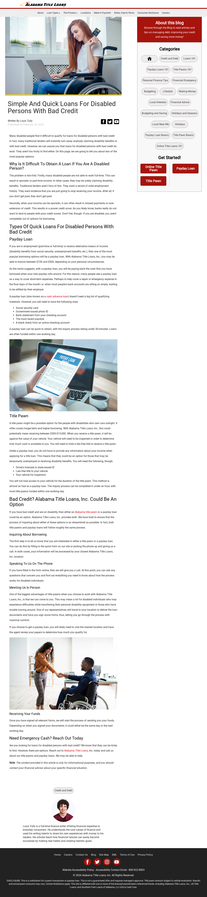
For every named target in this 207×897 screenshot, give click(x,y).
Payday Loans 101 (158, 69)
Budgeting (149, 92)
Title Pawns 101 (182, 69)
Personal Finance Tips (155, 80)
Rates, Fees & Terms (124, 12)
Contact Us (83, 854)
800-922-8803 (137, 869)
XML (114, 854)
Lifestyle (168, 92)
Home (60, 854)
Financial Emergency (184, 80)
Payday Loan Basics (157, 136)
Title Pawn (153, 183)
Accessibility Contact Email (111, 869)
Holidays (180, 125)
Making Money (187, 92)
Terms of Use (126, 854)
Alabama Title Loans (76, 750)
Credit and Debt (63, 790)
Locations (86, 12)
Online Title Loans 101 (169, 147)
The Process (70, 12)
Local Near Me (160, 125)
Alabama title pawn (86, 512)
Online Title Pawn (153, 170)
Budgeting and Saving (154, 114)
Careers (166, 12)
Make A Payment (102, 12)
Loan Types (53, 12)
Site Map (104, 854)
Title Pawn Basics (183, 136)
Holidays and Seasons (184, 114)
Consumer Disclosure (148, 12)
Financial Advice (180, 103)
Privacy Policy (143, 854)
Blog (94, 854)
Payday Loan (185, 170)
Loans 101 (190, 58)
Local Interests (158, 103)
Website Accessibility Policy (78, 869)
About (40, 12)
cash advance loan (57, 296)
